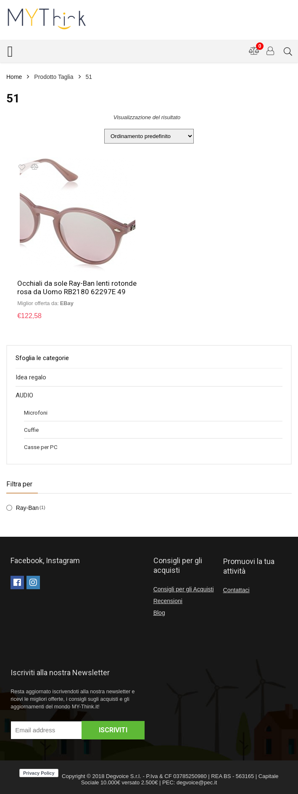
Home (14, 76)
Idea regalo (31, 377)
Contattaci (236, 590)
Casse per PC (41, 447)
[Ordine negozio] (149, 136)
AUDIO (24, 395)
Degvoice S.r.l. (123, 776)
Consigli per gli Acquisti (183, 589)
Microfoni (35, 412)
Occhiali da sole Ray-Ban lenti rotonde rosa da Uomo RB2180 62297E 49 (77, 287)
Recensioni (167, 601)
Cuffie (31, 429)
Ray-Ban (27, 507)
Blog (159, 612)
